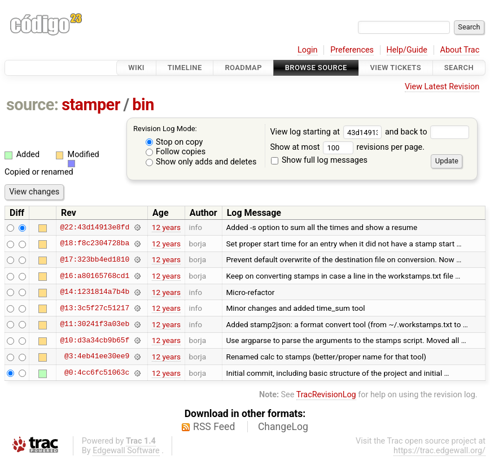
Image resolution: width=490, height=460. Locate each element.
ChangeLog (283, 426)
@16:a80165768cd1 (94, 276)
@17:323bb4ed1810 (94, 259)
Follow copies (176, 152)
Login (308, 50)
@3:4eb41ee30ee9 (96, 356)
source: (32, 104)
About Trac (460, 50)
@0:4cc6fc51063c (96, 373)
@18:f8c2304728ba (94, 243)
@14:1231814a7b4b (94, 292)
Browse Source (316, 67)
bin (143, 104)
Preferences (352, 50)
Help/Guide (407, 50)
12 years (166, 227)
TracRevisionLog (326, 395)
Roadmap (243, 67)
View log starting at (327, 132)
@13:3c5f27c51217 (94, 308)
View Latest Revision (442, 87)
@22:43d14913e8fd (94, 227)
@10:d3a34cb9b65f (94, 340)
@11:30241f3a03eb (94, 324)
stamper (91, 104)
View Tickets (395, 67)
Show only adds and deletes (201, 162)
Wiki (136, 67)
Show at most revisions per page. (347, 147)
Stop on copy (174, 142)
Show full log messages (319, 160)
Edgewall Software (126, 450)
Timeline (185, 67)
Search (459, 67)
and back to (427, 132)
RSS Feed (214, 426)
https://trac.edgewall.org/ (439, 450)
